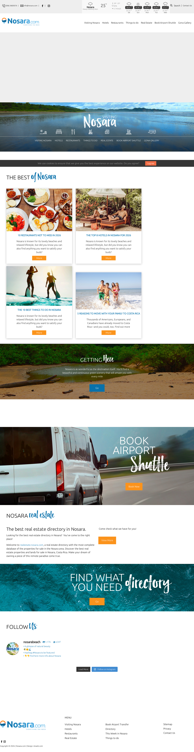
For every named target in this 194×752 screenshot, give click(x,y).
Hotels (59, 140)
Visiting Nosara (43, 140)
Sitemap (167, 724)
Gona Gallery (151, 140)
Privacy (167, 728)
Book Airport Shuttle (129, 140)
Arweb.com (38, 746)
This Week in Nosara (116, 733)
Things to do (90, 140)
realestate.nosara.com (32, 544)
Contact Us (187, 6)
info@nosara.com (33, 6)
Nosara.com (21, 746)
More (39, 258)
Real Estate (107, 140)
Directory (110, 728)
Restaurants (73, 140)
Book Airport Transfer (117, 724)
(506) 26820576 (12, 6)
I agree (150, 163)
